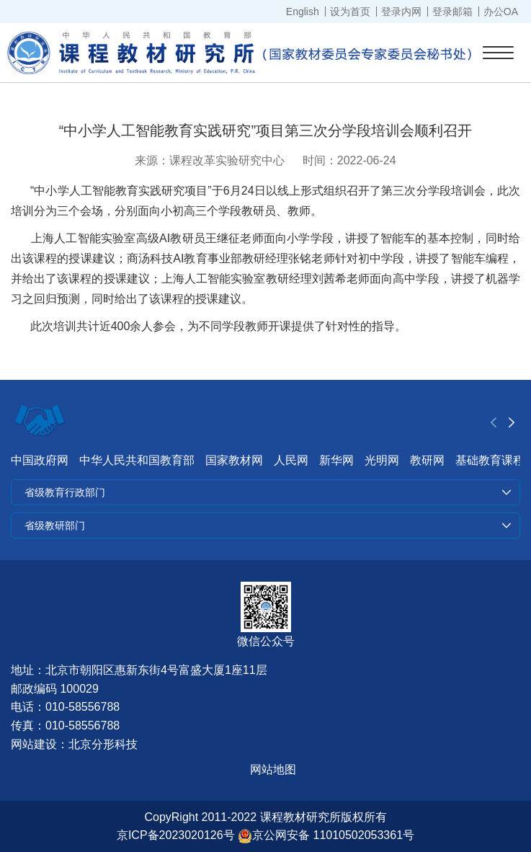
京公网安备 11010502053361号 (326, 835)
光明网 (382, 460)
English (302, 11)
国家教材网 (234, 460)
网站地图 (273, 769)
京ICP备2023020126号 (176, 835)
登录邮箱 (452, 11)
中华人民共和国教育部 (137, 460)
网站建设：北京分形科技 (74, 744)
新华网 (336, 460)
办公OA (500, 11)
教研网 (427, 460)
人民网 (291, 460)
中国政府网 (39, 460)
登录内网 (401, 11)
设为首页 (350, 11)
